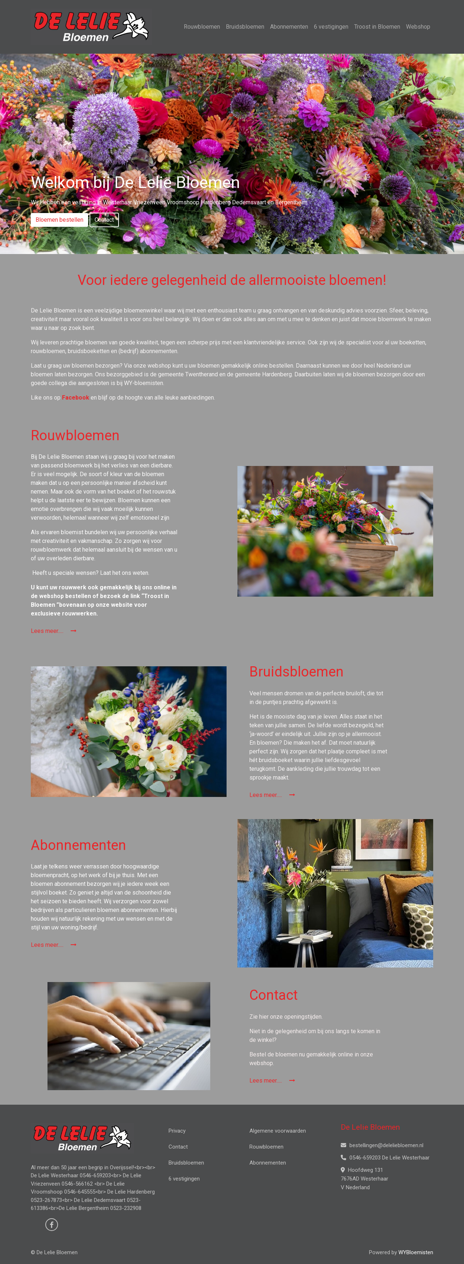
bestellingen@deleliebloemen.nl (382, 1145)
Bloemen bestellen (59, 219)
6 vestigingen (331, 26)
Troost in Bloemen (377, 26)
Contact (104, 219)
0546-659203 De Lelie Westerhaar (385, 1157)
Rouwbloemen (202, 26)
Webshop (418, 26)
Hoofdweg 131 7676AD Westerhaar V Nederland (364, 1179)
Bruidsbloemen (245, 26)
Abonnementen (289, 26)
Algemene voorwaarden (277, 1131)
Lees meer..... (53, 630)
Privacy (177, 1131)
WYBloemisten (415, 1252)
